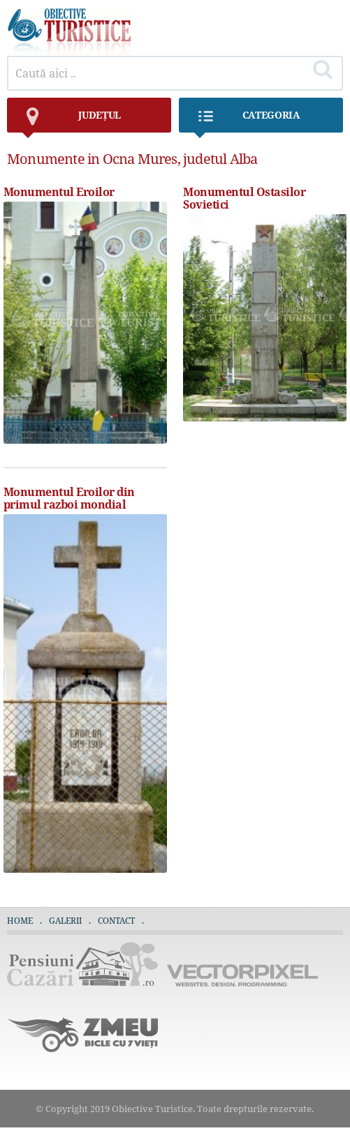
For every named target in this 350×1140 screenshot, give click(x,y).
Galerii (65, 921)
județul (71, 120)
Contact (116, 921)
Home (20, 921)
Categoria (246, 120)
